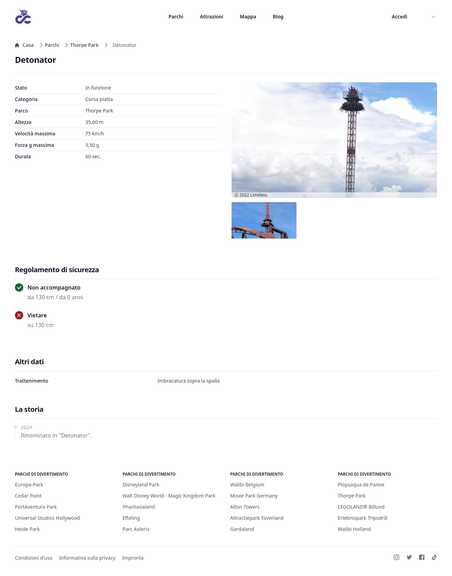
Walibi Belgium (247, 484)
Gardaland (242, 529)
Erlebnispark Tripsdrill (362, 518)
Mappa (248, 16)
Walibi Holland (354, 529)
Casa (24, 45)
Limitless (258, 195)
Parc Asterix (136, 529)
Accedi (399, 16)
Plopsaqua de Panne (361, 484)
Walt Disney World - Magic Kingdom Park (169, 495)
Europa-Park (29, 484)
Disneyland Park (141, 484)
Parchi (175, 16)
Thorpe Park (82, 45)
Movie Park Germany (254, 495)
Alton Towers (245, 506)
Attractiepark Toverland (257, 518)
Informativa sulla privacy (87, 557)
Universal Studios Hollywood (47, 518)
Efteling (131, 518)
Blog (278, 16)
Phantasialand (139, 506)
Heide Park (27, 529)
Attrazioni (211, 16)
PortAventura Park (36, 506)
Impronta (133, 557)
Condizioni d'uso (33, 557)
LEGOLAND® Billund (361, 506)
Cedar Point (28, 495)
